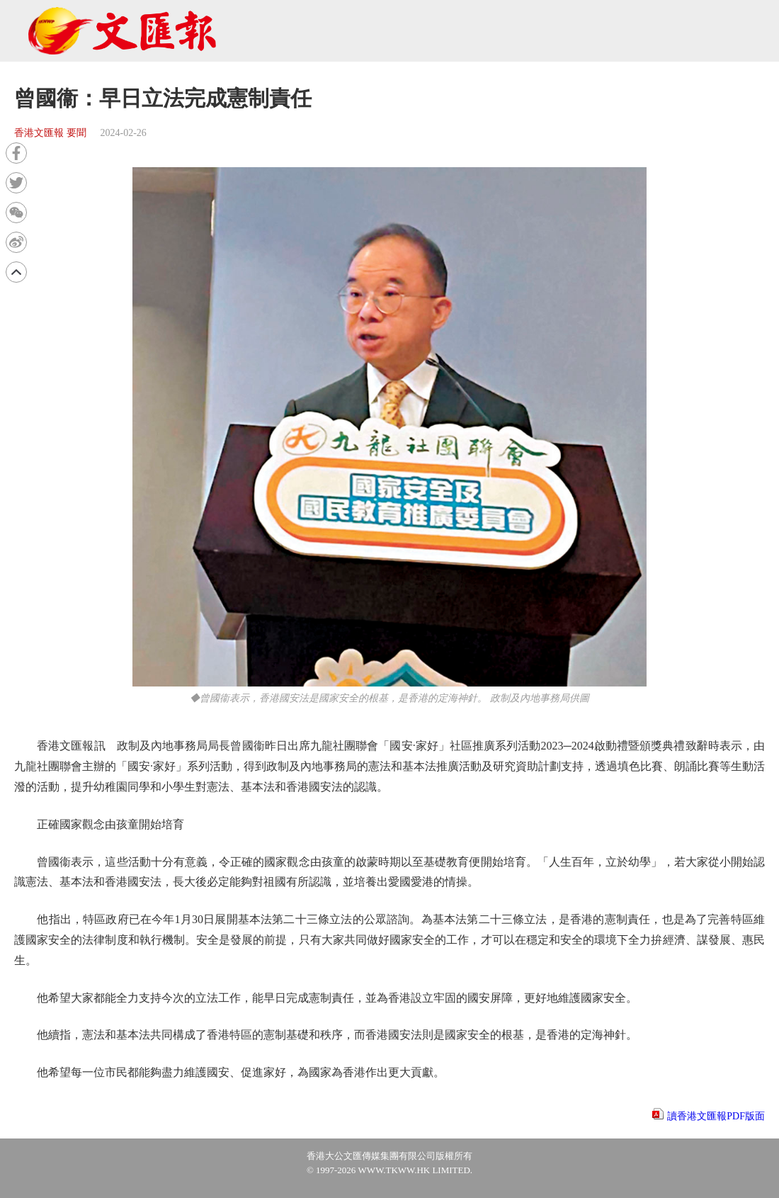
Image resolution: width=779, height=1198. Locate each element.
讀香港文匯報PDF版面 (716, 1116)
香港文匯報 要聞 (50, 133)
